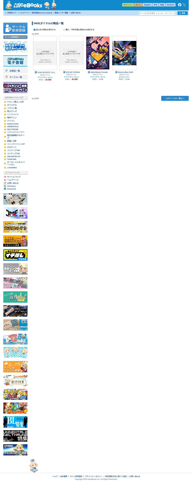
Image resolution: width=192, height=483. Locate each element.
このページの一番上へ (175, 98)
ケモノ (10, 102)
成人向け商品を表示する (45, 30)
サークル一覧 (13, 77)
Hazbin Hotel (12, 124)
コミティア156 (13, 150)
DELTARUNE (12, 129)
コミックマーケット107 (16, 144)
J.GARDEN (12, 168)
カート (138, 5)
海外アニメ (12, 118)
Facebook (11, 189)
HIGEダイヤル (45, 75)
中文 (155, 5)
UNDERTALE (13, 127)
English (147, 5)
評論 (9, 141)
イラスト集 (12, 108)
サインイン (128, 5)
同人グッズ (12, 111)
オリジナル (12, 105)
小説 (14, 141)
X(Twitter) (11, 186)
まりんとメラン (124, 77)
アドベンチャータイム (45, 77)
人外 (22, 102)
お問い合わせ (76, 13)
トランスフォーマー (15, 132)
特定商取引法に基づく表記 (116, 476)
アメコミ (11, 121)
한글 (162, 5)
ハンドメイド (13, 114)
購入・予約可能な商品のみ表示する (79, 30)
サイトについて (14, 177)
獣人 (16, 102)
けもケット (12, 147)
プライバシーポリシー (94, 476)
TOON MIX (11, 159)
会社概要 (63, 476)
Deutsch (170, 5)
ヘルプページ (24, 13)
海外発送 (42, 13)
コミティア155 (13, 153)
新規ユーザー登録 (61, 13)
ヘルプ (55, 476)
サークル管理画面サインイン (15, 37)
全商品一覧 (12, 71)
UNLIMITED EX (13, 156)
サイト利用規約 (76, 476)
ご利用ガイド (11, 13)
